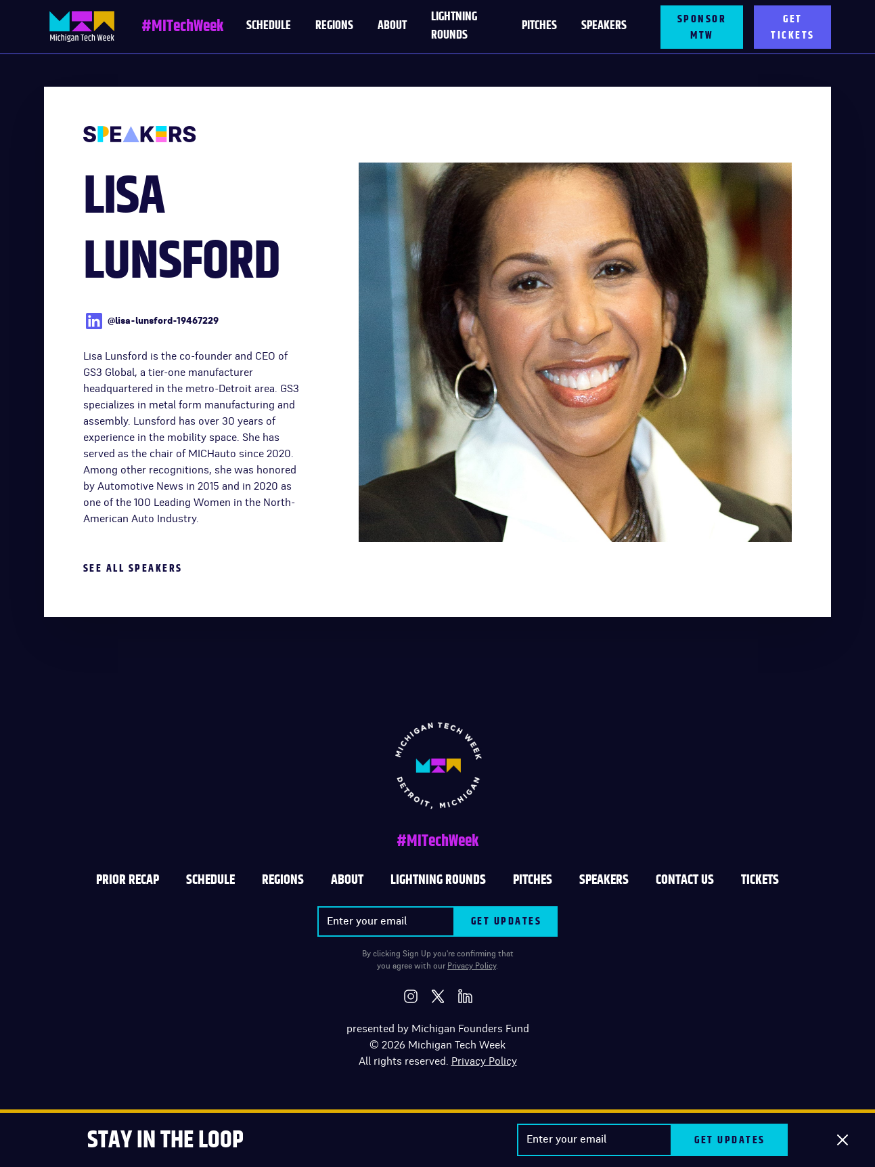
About (392, 26)
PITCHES (539, 26)
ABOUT (347, 880)
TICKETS (760, 880)
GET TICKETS (793, 27)
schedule (268, 26)
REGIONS (283, 880)
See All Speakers (133, 568)
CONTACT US (685, 880)
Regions (334, 26)
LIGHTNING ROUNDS (454, 26)
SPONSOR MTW (702, 27)
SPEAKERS (604, 880)
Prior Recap (127, 880)
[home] (82, 26)
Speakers (604, 26)
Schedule (210, 880)
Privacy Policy (471, 966)
